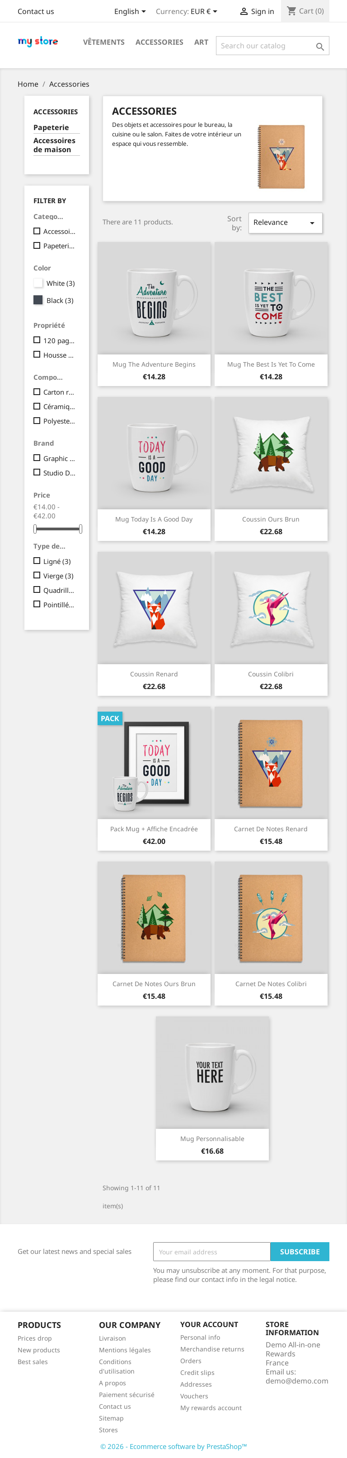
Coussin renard (154, 674)
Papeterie (51, 127)
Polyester (59, 420)
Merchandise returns (212, 1349)
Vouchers (194, 1396)
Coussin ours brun (271, 519)
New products (39, 1350)
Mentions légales (125, 1350)
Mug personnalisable (212, 1138)
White (61, 283)
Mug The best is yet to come (271, 364)
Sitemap (111, 1418)
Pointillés (59, 604)
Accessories (159, 42)
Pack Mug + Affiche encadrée (154, 828)
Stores (108, 1429)
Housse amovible (59, 354)
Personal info (200, 1337)
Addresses (196, 1384)
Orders (191, 1360)
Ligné (57, 561)
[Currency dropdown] (205, 12)
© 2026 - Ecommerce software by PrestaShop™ (173, 1446)
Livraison (112, 1338)
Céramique (59, 406)
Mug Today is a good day (153, 519)
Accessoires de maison (54, 145)
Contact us (36, 11)
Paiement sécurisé (127, 1394)
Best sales (33, 1361)
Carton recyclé (59, 391)
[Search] (272, 45)
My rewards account (211, 1407)
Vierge (58, 575)
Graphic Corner (59, 458)
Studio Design (59, 472)
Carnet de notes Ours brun (154, 983)
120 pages (59, 340)
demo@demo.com (297, 1381)
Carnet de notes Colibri (271, 983)
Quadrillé (59, 590)
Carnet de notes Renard (271, 828)
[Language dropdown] (131, 12)
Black (60, 300)
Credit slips (197, 1372)
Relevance (285, 222)
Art (201, 42)
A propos (112, 1383)
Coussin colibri (271, 674)
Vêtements (104, 42)
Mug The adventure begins (154, 364)
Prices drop (35, 1338)
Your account (209, 1324)
